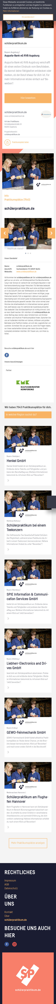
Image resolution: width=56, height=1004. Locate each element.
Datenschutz (11, 888)
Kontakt (8, 912)
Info (6, 196)
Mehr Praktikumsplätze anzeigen (28, 843)
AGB (6, 884)
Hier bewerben (28, 98)
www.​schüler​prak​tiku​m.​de (14, 116)
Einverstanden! (28, 17)
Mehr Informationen (11, 11)
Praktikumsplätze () (17, 199)
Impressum (10, 880)
